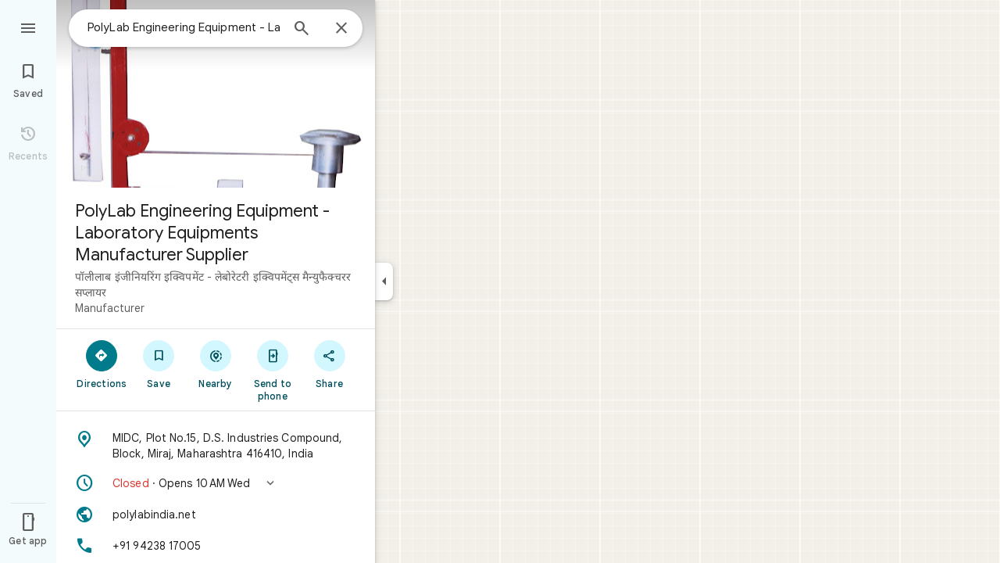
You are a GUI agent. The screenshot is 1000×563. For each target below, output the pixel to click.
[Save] (159, 363)
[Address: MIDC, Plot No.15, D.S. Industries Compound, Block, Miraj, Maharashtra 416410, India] (215, 446)
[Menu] (28, 27)
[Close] (341, 28)
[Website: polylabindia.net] (215, 514)
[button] (215, 483)
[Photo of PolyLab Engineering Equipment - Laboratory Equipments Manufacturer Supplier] (215, 94)
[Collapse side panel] (384, 281)
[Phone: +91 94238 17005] (215, 545)
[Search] (301, 29)
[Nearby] (216, 363)
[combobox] (184, 27)
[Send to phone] (272, 370)
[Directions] (101, 363)
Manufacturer (110, 308)
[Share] (329, 363)
